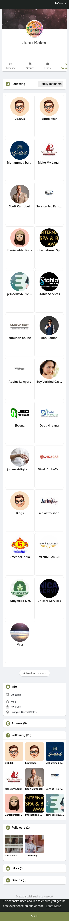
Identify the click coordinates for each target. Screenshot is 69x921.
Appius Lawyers (20, 382)
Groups (17, 880)
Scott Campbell (20, 206)
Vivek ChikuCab (49, 469)
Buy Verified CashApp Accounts (49, 382)
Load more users (34, 672)
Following (18, 735)
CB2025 (20, 119)
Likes (15, 868)
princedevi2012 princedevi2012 (20, 294)
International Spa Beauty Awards (49, 250)
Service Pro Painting (49, 206)
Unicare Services (49, 601)
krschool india (20, 557)
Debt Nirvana (49, 425)
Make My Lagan (49, 162)
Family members (50, 83)
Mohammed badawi (20, 162)
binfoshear (49, 119)
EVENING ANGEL (49, 557)
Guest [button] (60, 3)
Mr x (20, 645)
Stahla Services (49, 294)
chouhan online (20, 338)
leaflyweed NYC (20, 601)
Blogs (20, 513)
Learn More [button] (53, 905)
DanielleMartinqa (19, 250)
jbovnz (19, 425)
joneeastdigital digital (20, 469)
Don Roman (49, 338)
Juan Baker (34, 42)
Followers (18, 827)
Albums (17, 723)
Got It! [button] (34, 916)
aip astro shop (49, 513)
